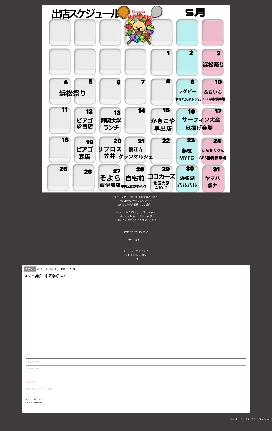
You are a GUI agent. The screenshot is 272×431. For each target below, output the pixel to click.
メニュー (31, 355)
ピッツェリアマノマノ (245, 419)
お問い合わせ (33, 361)
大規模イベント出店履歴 (39, 389)
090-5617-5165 (138, 255)
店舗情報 (31, 382)
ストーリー (32, 368)
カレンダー (32, 375)
